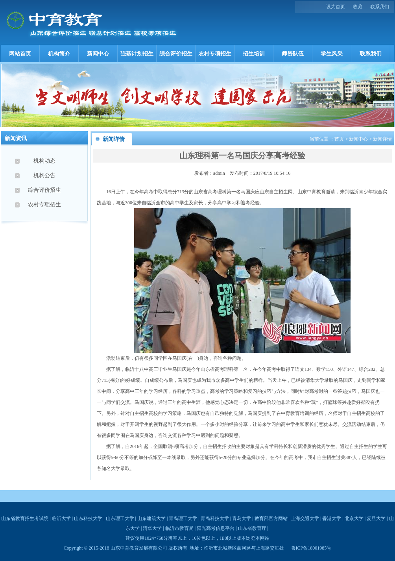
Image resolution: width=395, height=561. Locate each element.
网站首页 (20, 53)
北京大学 (354, 518)
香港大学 (331, 518)
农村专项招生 (214, 53)
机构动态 (44, 161)
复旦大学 (376, 518)
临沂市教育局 (179, 528)
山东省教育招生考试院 (24, 518)
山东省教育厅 (252, 528)
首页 (339, 139)
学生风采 (332, 53)
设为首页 (335, 6)
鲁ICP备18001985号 (311, 548)
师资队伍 (293, 53)
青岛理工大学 (183, 518)
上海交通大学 (305, 518)
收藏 (357, 6)
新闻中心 (98, 53)
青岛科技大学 (215, 518)
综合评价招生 (175, 53)
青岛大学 (241, 518)
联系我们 (379, 6)
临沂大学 (61, 518)
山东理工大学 (120, 518)
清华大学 (152, 528)
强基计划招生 (136, 53)
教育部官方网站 (271, 518)
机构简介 (59, 53)
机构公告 (44, 175)
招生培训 (254, 53)
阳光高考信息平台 (215, 528)
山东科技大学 (88, 518)
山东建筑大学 (151, 518)
